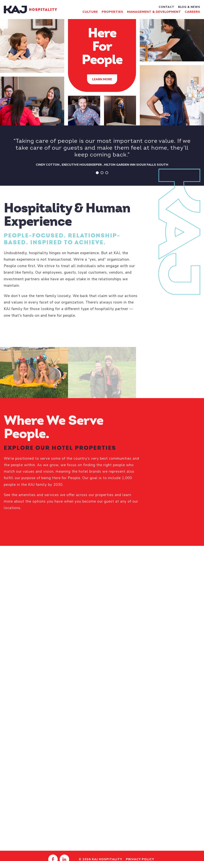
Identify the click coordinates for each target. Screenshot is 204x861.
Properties (112, 11)
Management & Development (154, 11)
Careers (192, 11)
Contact (166, 7)
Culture (90, 11)
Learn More (102, 79)
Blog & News (189, 7)
